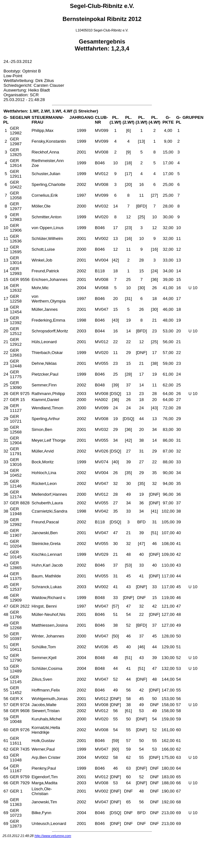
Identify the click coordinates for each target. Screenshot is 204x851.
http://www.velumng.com (53, 836)
